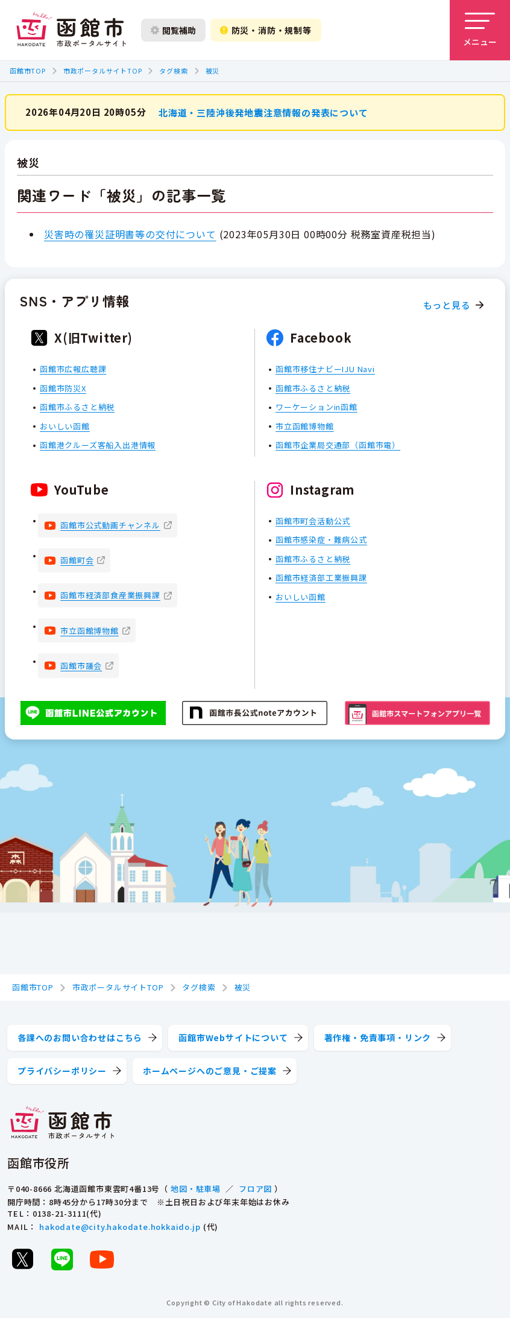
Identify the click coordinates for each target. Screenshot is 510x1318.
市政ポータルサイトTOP (102, 70)
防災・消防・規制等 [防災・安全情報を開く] (266, 30)
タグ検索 (173, 70)
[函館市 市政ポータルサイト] (71, 30)
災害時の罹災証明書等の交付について (130, 233)
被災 (213, 70)
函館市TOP (28, 70)
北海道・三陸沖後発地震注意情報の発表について (263, 112)
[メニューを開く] (480, 30)
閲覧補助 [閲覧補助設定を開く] (173, 30)
